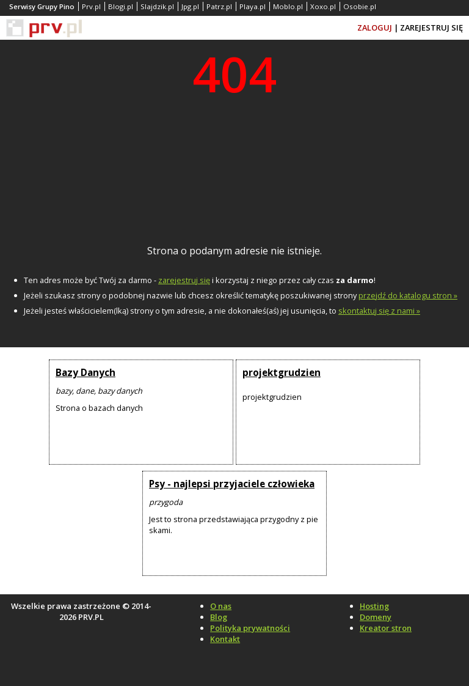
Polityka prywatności (250, 627)
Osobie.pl (359, 6)
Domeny (375, 616)
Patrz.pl (219, 6)
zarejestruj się (184, 280)
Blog (218, 616)
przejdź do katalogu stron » (407, 295)
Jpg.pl (190, 6)
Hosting (374, 605)
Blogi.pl (120, 6)
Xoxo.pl (323, 6)
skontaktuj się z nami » (379, 310)
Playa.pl (252, 6)
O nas (220, 605)
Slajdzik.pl (157, 6)
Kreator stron (386, 627)
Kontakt (225, 638)
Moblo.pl (288, 6)
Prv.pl (91, 6)
